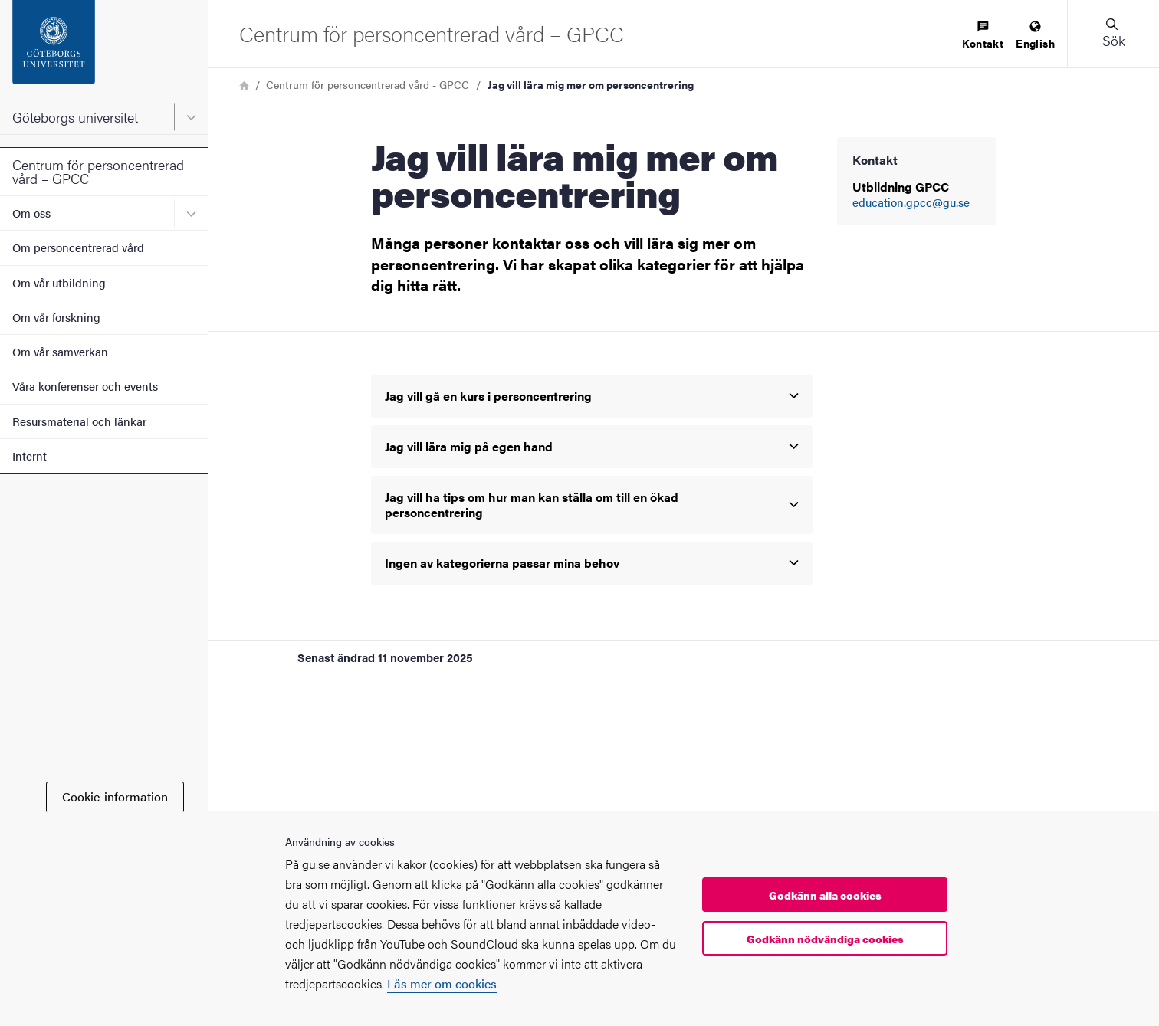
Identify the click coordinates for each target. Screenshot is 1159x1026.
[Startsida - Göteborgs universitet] (104, 50)
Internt (29, 455)
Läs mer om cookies (442, 983)
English (1035, 36)
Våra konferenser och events (85, 386)
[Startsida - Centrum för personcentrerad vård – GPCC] (431, 33)
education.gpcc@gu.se (911, 202)
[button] (1113, 33)
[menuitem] (983, 36)
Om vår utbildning (59, 282)
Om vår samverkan (60, 351)
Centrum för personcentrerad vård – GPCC (98, 171)
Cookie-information (115, 796)
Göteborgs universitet (75, 116)
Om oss (31, 213)
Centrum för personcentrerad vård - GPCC (367, 84)
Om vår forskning (56, 317)
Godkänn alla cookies (825, 895)
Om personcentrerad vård (78, 247)
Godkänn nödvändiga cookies (825, 938)
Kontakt (982, 36)
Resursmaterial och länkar (79, 421)
